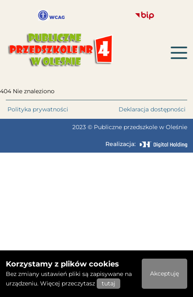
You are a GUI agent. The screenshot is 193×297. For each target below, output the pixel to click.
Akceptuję (164, 273)
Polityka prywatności (37, 109)
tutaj (108, 283)
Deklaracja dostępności (152, 109)
